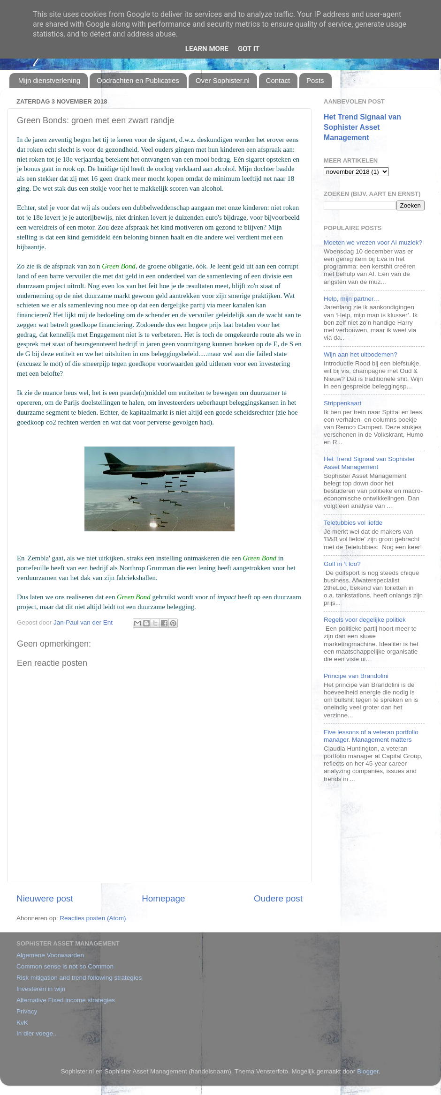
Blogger (368, 1071)
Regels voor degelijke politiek (365, 619)
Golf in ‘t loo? (342, 563)
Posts (315, 80)
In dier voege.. (36, 1033)
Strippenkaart (342, 403)
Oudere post (278, 898)
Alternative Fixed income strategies (65, 1000)
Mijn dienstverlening (49, 80)
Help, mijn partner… (352, 298)
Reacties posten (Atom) (93, 918)
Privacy (26, 1011)
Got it (248, 49)
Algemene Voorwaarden (50, 955)
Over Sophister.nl (223, 80)
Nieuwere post (44, 898)
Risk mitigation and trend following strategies (79, 977)
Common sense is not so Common (65, 966)
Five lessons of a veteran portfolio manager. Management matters (371, 736)
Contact (278, 80)
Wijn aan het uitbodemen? (360, 354)
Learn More (206, 49)
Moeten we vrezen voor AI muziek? (373, 242)
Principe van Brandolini (356, 675)
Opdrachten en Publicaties (138, 80)
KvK (22, 1022)
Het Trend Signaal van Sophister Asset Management (362, 127)
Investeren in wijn (40, 988)
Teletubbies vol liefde (353, 522)
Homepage (163, 898)
